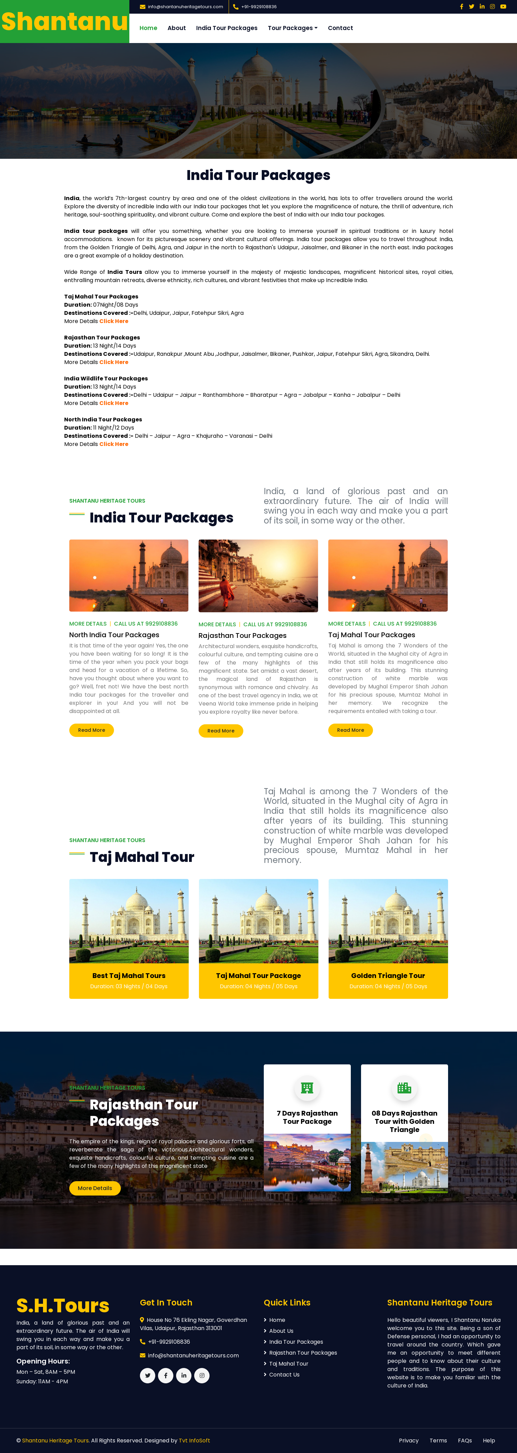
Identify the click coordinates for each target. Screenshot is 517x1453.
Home (148, 28)
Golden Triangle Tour (388, 975)
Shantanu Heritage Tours (55, 1440)
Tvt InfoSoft (194, 1440)
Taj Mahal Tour (286, 1364)
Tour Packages (290, 28)
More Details (88, 624)
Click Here (113, 321)
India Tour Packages (227, 28)
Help (489, 1440)
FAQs (465, 1440)
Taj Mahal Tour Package (258, 975)
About (177, 28)
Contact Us (282, 1375)
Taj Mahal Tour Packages (371, 635)
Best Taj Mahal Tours (129, 975)
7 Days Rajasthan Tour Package (307, 1117)
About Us (278, 1331)
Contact (340, 28)
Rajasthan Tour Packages (243, 635)
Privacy (409, 1440)
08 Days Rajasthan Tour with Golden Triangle (404, 1121)
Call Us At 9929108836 (146, 624)
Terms (438, 1440)
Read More (91, 730)
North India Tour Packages (114, 635)
